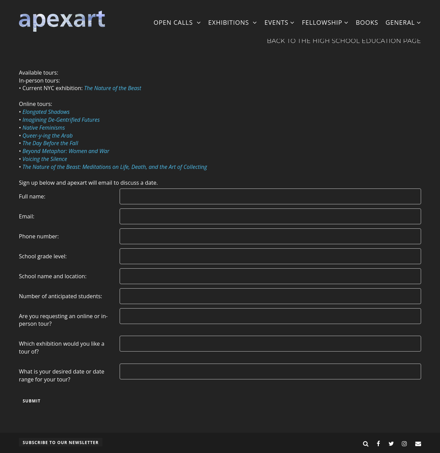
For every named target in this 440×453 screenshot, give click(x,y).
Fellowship (325, 22)
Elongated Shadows (45, 112)
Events (279, 22)
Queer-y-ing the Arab (47, 135)
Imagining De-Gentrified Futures (61, 119)
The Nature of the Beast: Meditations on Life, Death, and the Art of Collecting (114, 167)
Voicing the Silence (44, 159)
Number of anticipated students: (60, 296)
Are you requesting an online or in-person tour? (63, 320)
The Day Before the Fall (50, 143)
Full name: (32, 196)
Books (367, 22)
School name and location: (53, 276)
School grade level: (43, 256)
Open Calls (177, 22)
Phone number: (39, 236)
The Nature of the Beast (112, 88)
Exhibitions (232, 22)
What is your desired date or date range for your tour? (61, 375)
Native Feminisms (43, 127)
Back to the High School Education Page (344, 41)
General (403, 22)
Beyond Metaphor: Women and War (65, 151)
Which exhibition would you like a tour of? (61, 347)
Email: (26, 216)
